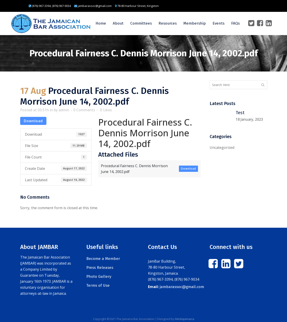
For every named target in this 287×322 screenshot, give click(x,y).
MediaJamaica (184, 319)
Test (240, 112)
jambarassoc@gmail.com (182, 286)
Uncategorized (222, 147)
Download (33, 120)
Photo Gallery (98, 276)
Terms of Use (98, 285)
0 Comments (84, 109)
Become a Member (103, 258)
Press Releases (99, 267)
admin (64, 109)
